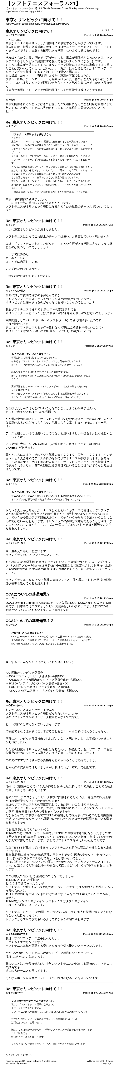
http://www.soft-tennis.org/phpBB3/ (24, 11)
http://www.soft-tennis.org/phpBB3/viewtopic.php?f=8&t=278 (37, 23)
